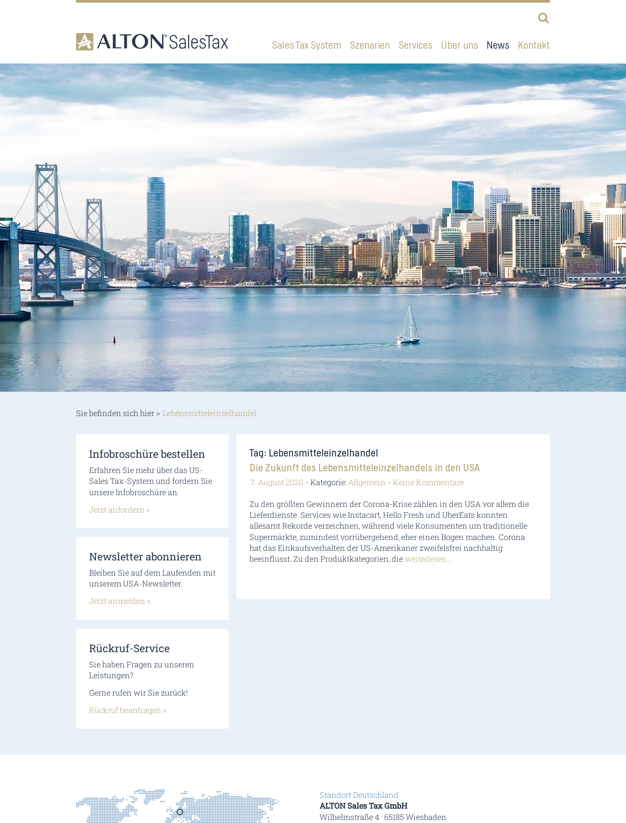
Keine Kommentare (428, 482)
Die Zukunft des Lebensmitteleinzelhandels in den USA (365, 468)
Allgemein (367, 482)
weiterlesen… (428, 558)
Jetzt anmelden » (119, 601)
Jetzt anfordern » (119, 509)
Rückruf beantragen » (127, 710)
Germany (180, 814)
